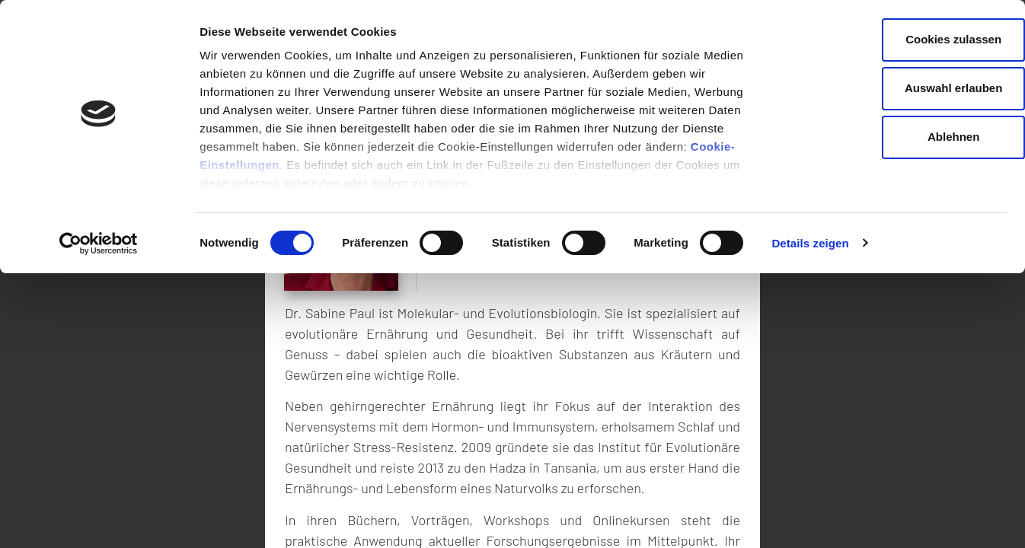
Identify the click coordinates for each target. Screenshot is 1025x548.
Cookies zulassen (898, 39)
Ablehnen (898, 136)
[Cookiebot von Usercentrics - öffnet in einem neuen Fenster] (98, 243)
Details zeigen (809, 243)
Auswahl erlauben (898, 87)
